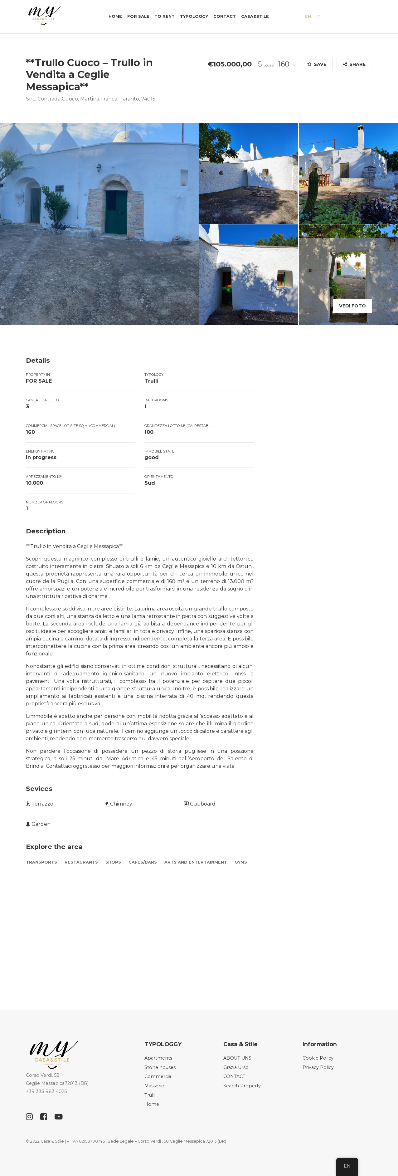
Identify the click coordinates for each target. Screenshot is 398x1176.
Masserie (154, 1086)
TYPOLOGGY (194, 16)
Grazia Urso (236, 1067)
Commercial (158, 1076)
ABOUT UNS (237, 1058)
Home (115, 16)
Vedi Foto (352, 306)
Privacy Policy (318, 1067)
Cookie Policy (318, 1058)
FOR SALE (138, 16)
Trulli (149, 1095)
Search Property (242, 1086)
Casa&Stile (255, 16)
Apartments (158, 1058)
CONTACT (224, 16)
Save (316, 64)
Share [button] (354, 64)
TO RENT (164, 16)
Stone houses (160, 1067)
